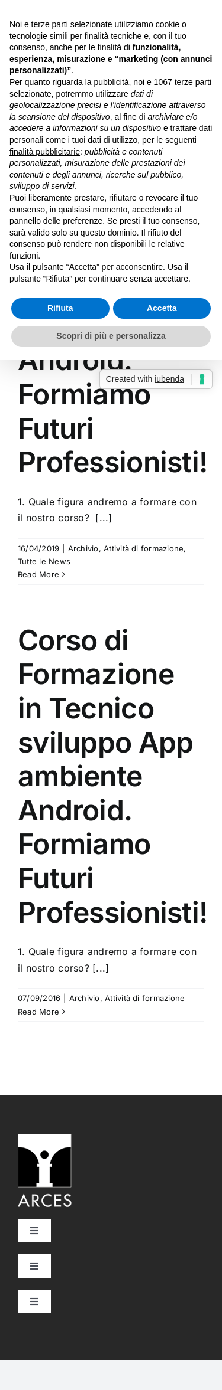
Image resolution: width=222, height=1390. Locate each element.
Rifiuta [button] (60, 308)
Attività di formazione (144, 548)
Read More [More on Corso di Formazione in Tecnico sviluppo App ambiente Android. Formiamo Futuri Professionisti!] (38, 574)
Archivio (83, 548)
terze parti (193, 82)
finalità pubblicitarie (44, 151)
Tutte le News (44, 561)
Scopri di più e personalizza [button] (110, 336)
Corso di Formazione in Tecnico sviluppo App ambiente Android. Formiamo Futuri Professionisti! (112, 776)
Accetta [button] (162, 308)
